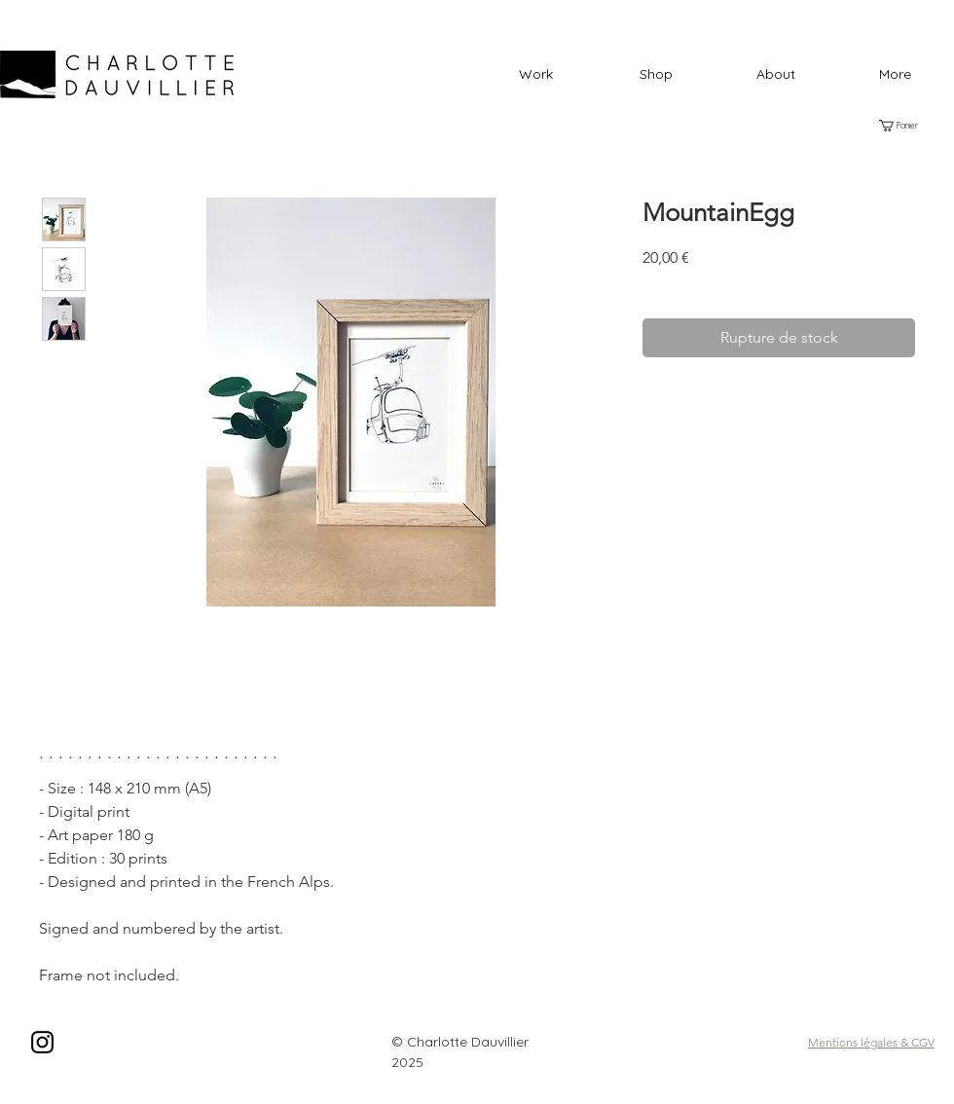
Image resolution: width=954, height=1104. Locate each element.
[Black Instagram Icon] (42, 1042)
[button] (656, 74)
